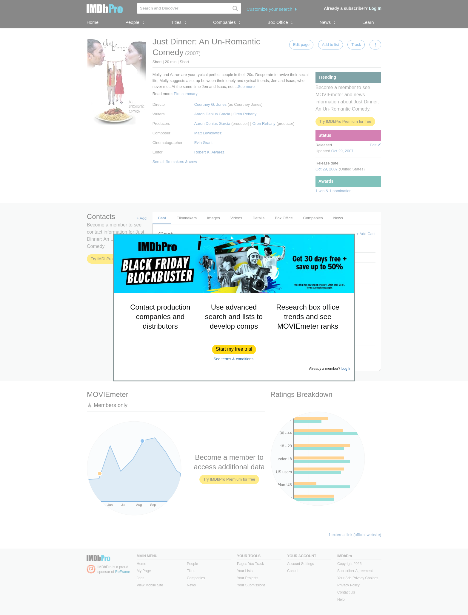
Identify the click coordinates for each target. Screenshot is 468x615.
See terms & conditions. (233, 359)
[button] (234, 349)
